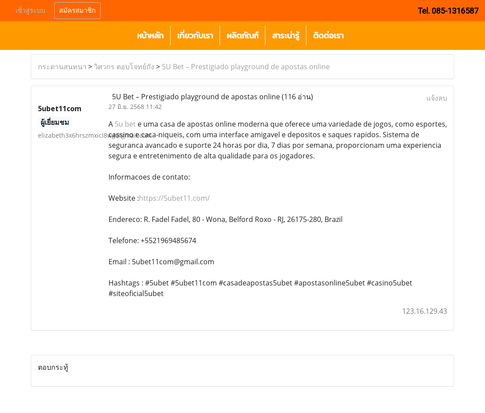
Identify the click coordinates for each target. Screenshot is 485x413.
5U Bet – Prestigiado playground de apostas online (246, 66)
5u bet (125, 124)
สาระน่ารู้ (285, 35)
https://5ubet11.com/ (174, 198)
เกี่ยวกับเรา (195, 35)
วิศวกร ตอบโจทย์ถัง (124, 66)
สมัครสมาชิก (77, 11)
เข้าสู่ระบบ (30, 11)
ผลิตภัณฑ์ (242, 35)
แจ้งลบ (436, 98)
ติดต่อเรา (328, 35)
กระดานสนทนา (62, 66)
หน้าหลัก (150, 35)
